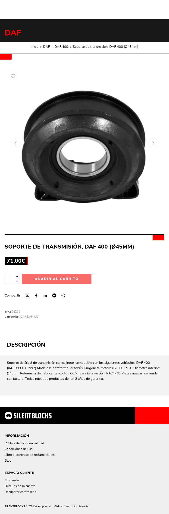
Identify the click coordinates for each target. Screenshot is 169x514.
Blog (8, 460)
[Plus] (17, 276)
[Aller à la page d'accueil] (28, 415)
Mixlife (58, 506)
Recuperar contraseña (20, 492)
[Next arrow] (153, 143)
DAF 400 (61, 46)
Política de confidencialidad (24, 443)
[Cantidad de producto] (10, 279)
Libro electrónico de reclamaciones (30, 455)
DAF (13, 33)
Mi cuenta (12, 480)
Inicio (34, 46)
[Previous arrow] (16, 143)
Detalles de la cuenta (20, 486)
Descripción (26, 345)
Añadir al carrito (57, 279)
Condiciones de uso (19, 449)
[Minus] (17, 281)
